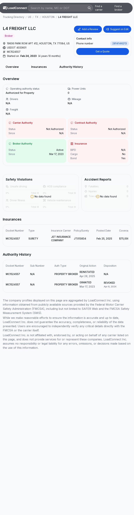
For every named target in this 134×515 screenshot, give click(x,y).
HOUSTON (48, 16)
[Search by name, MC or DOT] (59, 8)
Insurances (39, 67)
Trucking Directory (13, 16)
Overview (12, 67)
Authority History (71, 67)
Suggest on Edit (117, 29)
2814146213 (119, 43)
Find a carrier (99, 8)
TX (36, 16)
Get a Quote (103, 51)
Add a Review (88, 29)
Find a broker (118, 8)
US (29, 16)
